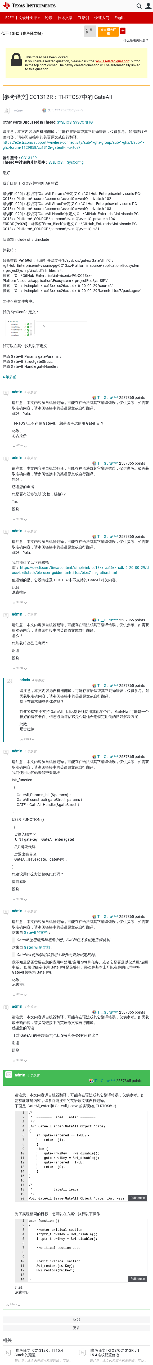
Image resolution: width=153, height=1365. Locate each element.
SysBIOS (55, 162)
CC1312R (29, 158)
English (121, 18)
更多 (89, 31)
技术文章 (65, 18)
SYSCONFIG (83, 122)
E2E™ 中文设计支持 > (22, 18)
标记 (76, 1320)
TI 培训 (83, 18)
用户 (148, 6)
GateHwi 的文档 (37, 947)
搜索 (139, 6)
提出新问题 (122, 31)
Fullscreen (137, 1198)
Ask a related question (112, 61)
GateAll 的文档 (36, 932)
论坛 (48, 18)
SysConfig (75, 162)
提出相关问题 (108, 31)
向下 (25, 447)
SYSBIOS (64, 122)
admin (18, 111)
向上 (14, 447)
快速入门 (101, 18)
